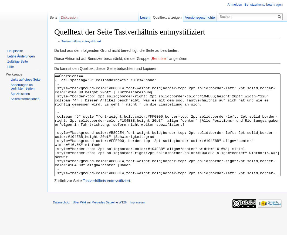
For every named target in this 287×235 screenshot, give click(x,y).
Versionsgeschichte (200, 17)
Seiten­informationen (25, 99)
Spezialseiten (20, 94)
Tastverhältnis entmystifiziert (81, 41)
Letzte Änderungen (21, 56)
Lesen (145, 17)
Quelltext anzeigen (167, 17)
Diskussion (69, 17)
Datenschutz (61, 222)
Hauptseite (15, 51)
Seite (53, 17)
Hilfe (10, 67)
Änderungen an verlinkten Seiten (23, 87)
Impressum (137, 222)
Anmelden (235, 4)
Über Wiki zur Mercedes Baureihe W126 (100, 222)
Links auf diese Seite (25, 79)
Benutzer (159, 58)
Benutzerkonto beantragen (264, 4)
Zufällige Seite (17, 61)
